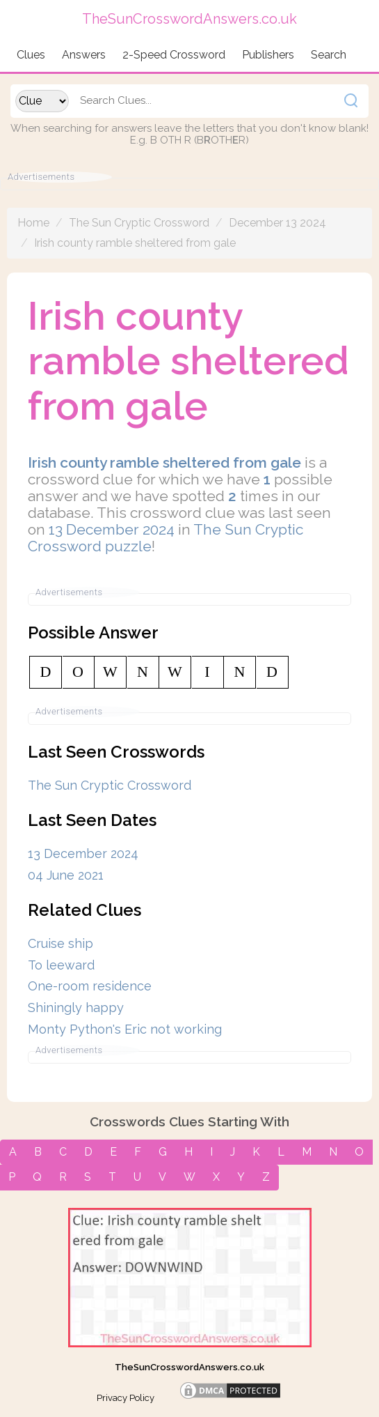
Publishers (268, 54)
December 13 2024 (277, 222)
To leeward (61, 965)
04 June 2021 (66, 875)
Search (328, 54)
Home (33, 222)
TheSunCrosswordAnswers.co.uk (189, 1367)
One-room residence (90, 986)
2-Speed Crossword (173, 54)
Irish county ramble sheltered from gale (135, 243)
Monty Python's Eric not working (125, 1029)
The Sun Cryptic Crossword (139, 222)
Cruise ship (60, 943)
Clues (31, 54)
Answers (84, 54)
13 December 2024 (112, 529)
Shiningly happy (76, 1007)
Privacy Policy (125, 1398)
